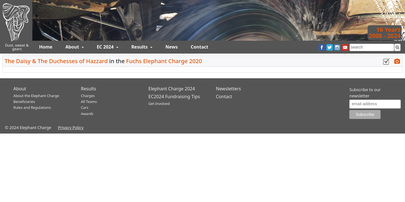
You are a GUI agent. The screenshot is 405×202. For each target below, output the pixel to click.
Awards (87, 113)
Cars (85, 107)
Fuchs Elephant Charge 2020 (164, 61)
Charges (88, 95)
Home (45, 47)
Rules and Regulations (32, 107)
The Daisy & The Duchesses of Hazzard (56, 61)
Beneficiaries (24, 101)
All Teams (89, 101)
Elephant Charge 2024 (171, 89)
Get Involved (159, 103)
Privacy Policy (71, 127)
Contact (199, 47)
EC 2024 (106, 47)
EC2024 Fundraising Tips (174, 96)
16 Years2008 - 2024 (384, 33)
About (72, 47)
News (171, 47)
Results (140, 47)
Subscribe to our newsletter (365, 92)
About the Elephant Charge (36, 95)
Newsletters (228, 89)
